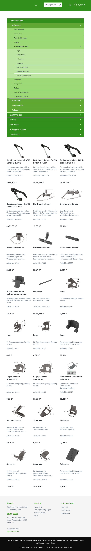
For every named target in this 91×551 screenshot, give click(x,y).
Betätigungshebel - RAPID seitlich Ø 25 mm (72, 161)
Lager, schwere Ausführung (13, 378)
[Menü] (36, 4)
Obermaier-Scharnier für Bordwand (71, 378)
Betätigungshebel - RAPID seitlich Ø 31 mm (18, 205)
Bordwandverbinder (42, 204)
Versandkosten (47, 540)
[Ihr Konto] (70, 4)
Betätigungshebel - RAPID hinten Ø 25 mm (18, 161)
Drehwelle (37, 291)
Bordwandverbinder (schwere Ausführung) (17, 292)
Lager (62, 291)
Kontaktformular (13, 531)
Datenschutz (66, 510)
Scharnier (37, 420)
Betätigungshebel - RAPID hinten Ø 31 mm (45, 161)
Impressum (65, 513)
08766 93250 (12, 514)
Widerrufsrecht (39, 513)
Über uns (64, 507)
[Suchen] (59, 4)
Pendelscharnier (14, 420)
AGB (36, 516)
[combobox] (50, 4)
